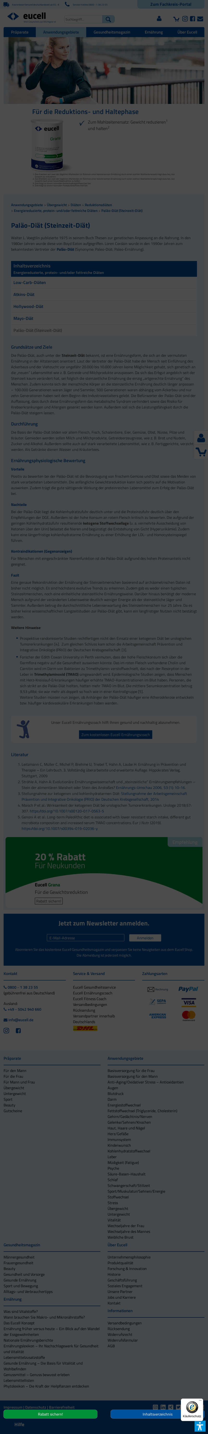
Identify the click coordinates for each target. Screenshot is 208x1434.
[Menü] (200, 1401)
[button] (81, 744)
